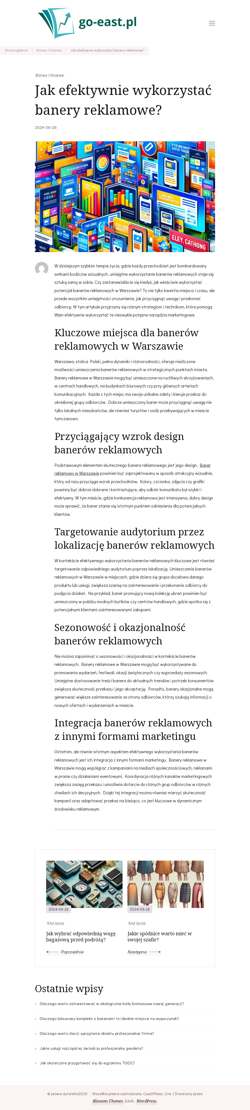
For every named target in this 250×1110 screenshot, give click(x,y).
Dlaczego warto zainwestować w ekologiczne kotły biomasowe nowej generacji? (112, 1003)
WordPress (146, 1101)
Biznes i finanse (50, 75)
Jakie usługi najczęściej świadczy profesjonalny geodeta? (91, 1048)
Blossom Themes (108, 1101)
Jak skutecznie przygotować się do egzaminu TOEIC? (87, 1063)
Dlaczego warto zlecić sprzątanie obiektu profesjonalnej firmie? (97, 1033)
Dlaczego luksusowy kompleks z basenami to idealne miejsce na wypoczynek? (109, 1018)
